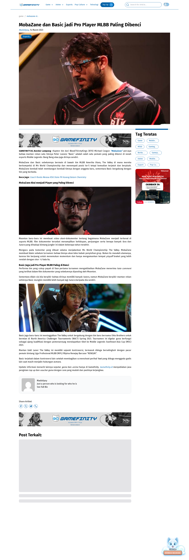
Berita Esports (144, 153)
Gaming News (154, 147)
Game (48, 5)
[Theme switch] (167, 4)
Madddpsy (24, 30)
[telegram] (31, 406)
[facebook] (21, 406)
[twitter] (26, 406)
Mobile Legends (155, 141)
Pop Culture (80, 5)
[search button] (127, 4)
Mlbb (140, 147)
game (21, 16)
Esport (140, 165)
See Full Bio (42, 387)
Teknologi (94, 5)
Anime (58, 5)
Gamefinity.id (106, 367)
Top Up (108, 5)
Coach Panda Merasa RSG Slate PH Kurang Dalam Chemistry (58, 177)
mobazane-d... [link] (32, 16)
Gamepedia (156, 153)
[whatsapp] (36, 406)
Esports (69, 5)
